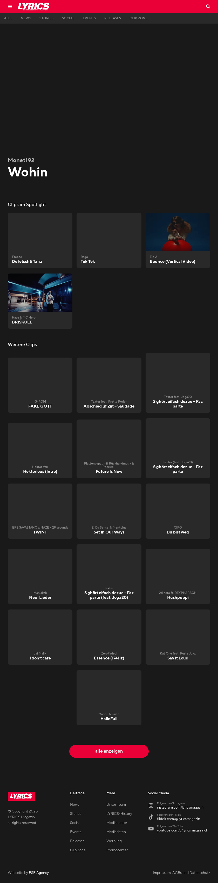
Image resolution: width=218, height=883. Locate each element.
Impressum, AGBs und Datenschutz (181, 873)
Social (74, 823)
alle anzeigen (109, 751)
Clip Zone (78, 850)
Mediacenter (116, 823)
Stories (75, 813)
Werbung (114, 841)
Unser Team (116, 804)
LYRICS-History (119, 813)
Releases (77, 841)
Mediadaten (116, 832)
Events (75, 832)
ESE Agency (39, 873)
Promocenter (117, 850)
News (74, 804)
